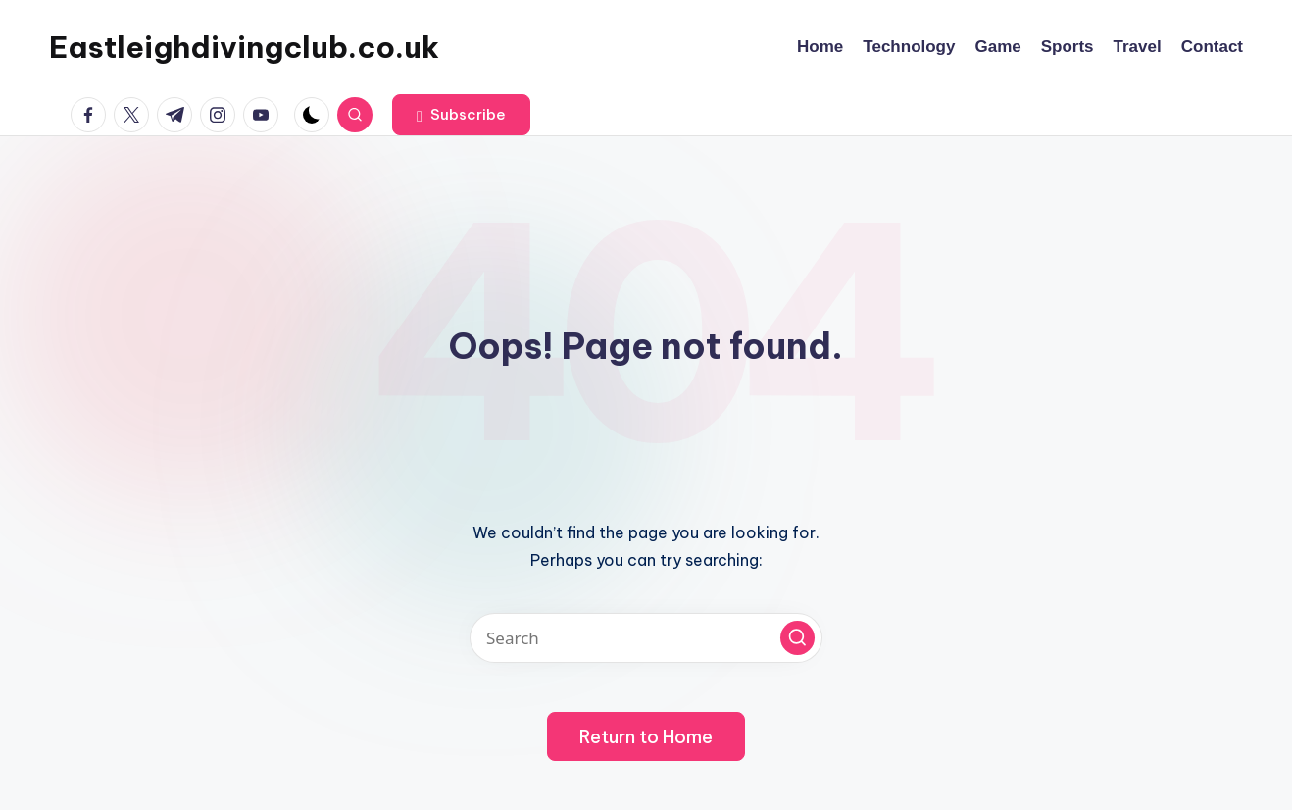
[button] (461, 114)
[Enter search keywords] (646, 638)
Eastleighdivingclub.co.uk (244, 47)
